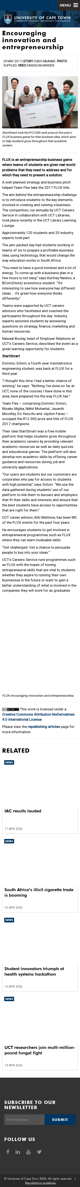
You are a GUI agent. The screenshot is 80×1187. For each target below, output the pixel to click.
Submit (60, 1120)
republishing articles (44, 727)
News (9, 762)
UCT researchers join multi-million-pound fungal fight (39, 1050)
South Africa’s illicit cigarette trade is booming (38, 892)
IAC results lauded (22, 810)
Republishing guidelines (40, 1182)
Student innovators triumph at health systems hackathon (34, 971)
